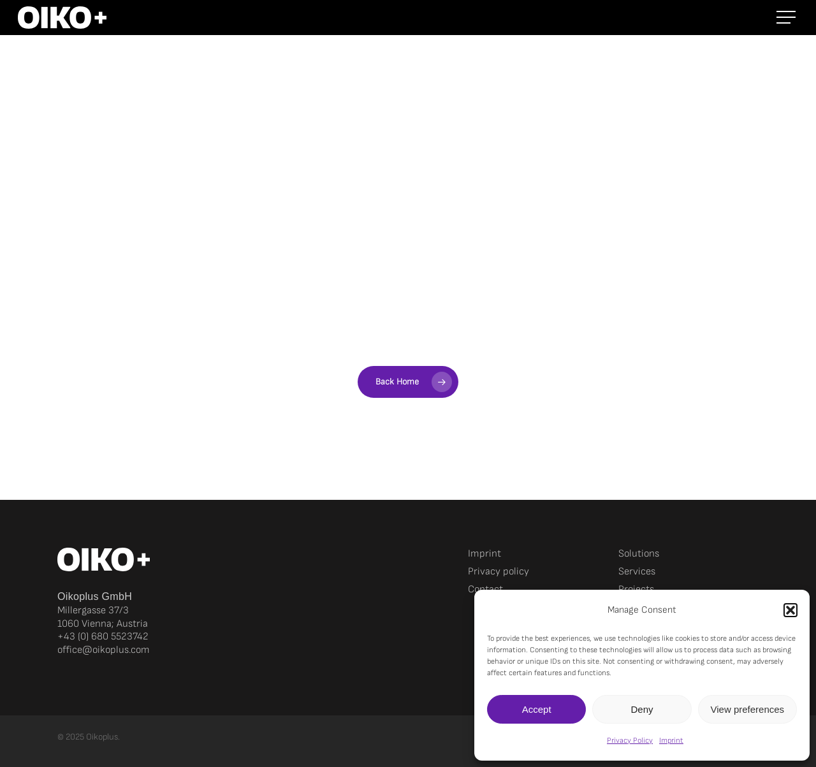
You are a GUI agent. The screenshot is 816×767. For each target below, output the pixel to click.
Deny (641, 709)
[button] (790, 610)
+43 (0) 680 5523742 (103, 637)
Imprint (671, 740)
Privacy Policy (630, 740)
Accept (536, 709)
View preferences (748, 709)
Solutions (638, 554)
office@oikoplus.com (103, 650)
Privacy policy (498, 572)
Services (636, 572)
